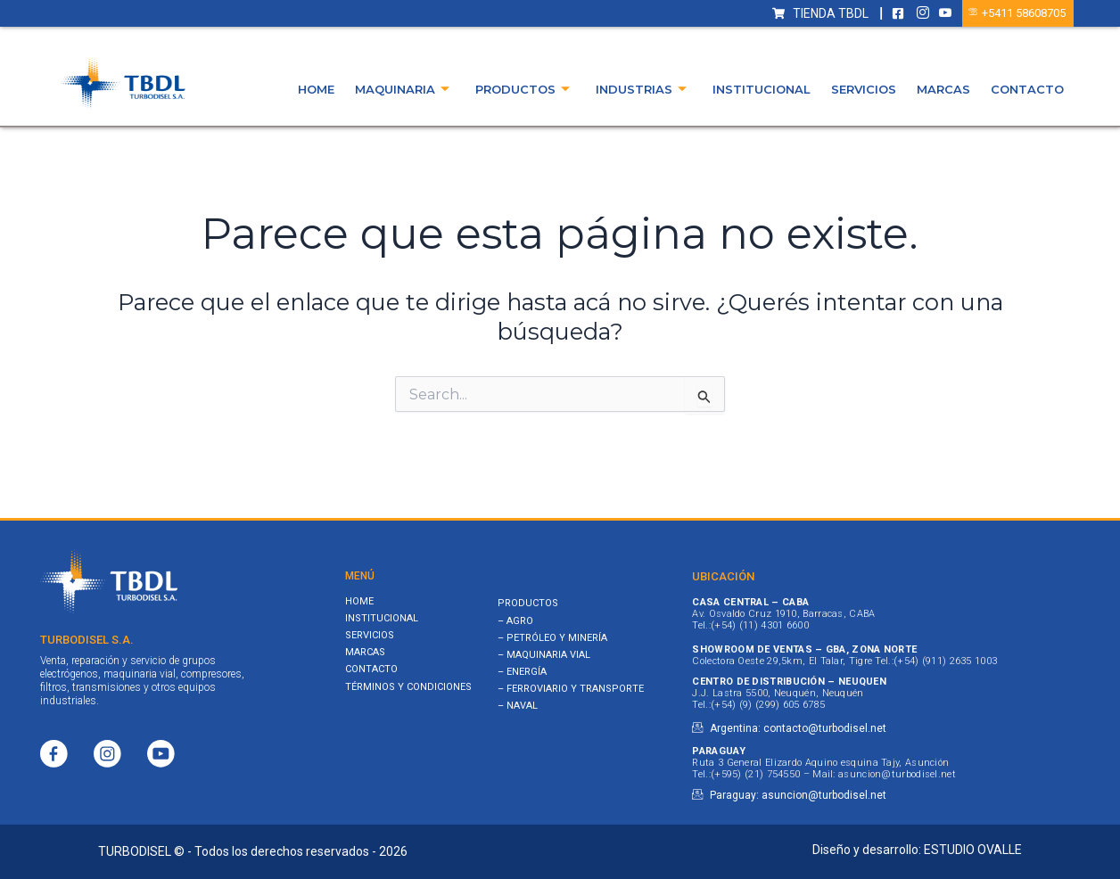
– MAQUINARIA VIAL (544, 655)
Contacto (1027, 89)
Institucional (761, 89)
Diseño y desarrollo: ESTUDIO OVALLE (917, 849)
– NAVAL (518, 705)
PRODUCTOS (528, 603)
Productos (522, 89)
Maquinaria (402, 89)
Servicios (863, 89)
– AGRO (515, 621)
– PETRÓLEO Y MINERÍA (552, 638)
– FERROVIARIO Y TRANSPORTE (571, 688)
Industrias (641, 89)
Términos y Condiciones (408, 687)
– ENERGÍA (522, 672)
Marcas (943, 89)
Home (316, 89)
